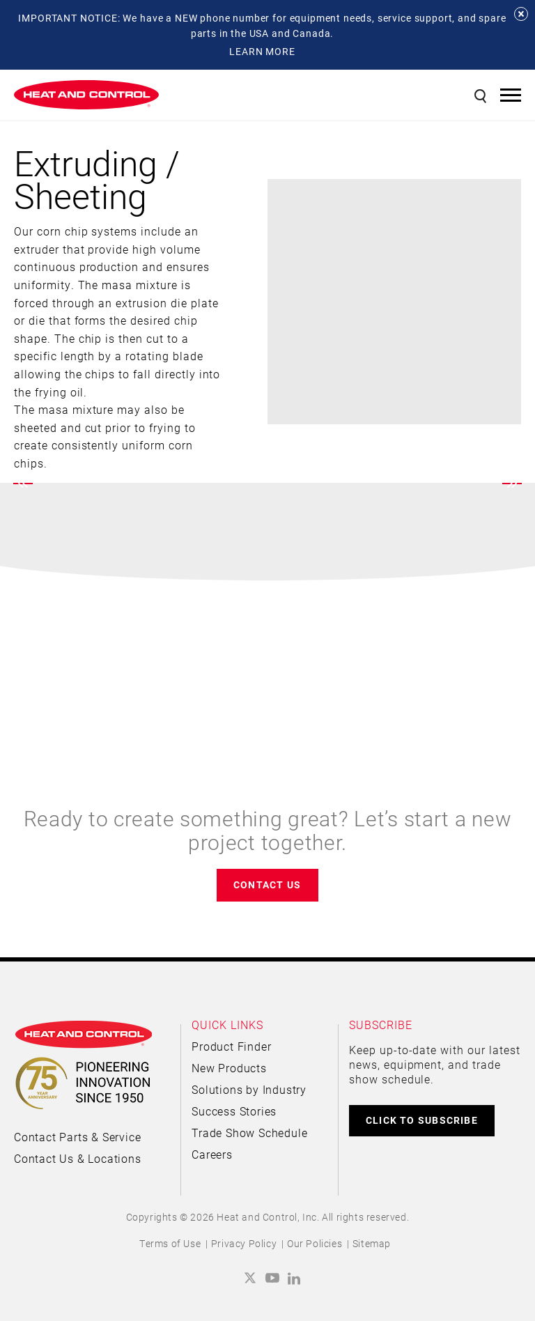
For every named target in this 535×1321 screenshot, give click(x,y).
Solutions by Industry (249, 1089)
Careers (212, 1154)
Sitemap (371, 1243)
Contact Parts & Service (77, 1136)
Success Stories (234, 1111)
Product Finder (231, 1046)
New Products (229, 1067)
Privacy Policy (244, 1243)
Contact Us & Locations (77, 1158)
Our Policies (314, 1243)
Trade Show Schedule (249, 1132)
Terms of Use (170, 1243)
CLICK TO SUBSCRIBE (422, 1120)
